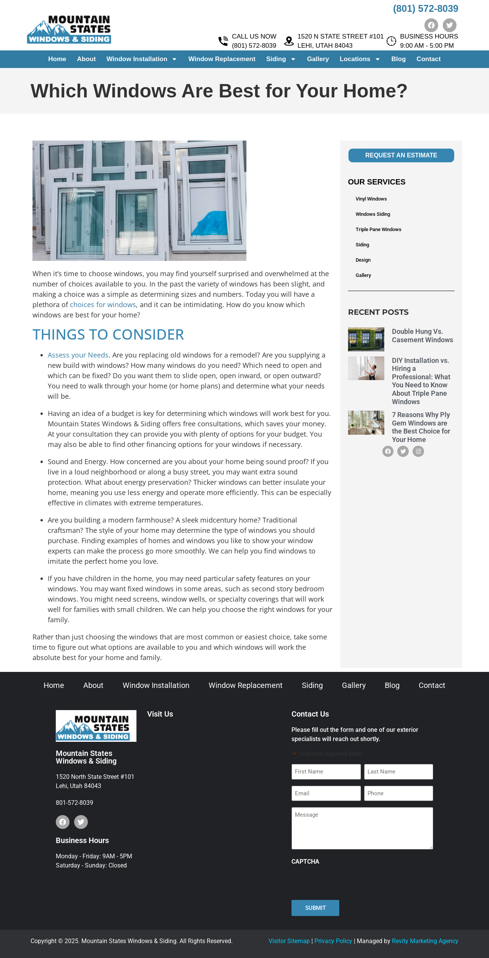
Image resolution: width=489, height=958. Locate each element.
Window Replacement (222, 59)
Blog (399, 59)
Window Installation (142, 59)
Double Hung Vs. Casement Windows (422, 335)
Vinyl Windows (371, 199)
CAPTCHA (305, 862)
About (86, 59)
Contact (428, 59)
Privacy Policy (333, 941)
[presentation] (349, 883)
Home (57, 59)
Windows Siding (373, 214)
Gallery (318, 59)
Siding (281, 59)
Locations (360, 59)
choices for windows (103, 304)
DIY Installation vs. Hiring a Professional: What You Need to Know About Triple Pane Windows (421, 381)
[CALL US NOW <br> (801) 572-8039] (223, 41)
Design (363, 260)
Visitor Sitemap (289, 941)
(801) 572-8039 (425, 8)
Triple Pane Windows (379, 229)
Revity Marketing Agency (425, 941)
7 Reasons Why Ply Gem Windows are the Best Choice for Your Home (421, 427)
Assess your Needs (78, 354)
